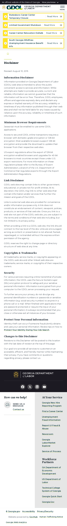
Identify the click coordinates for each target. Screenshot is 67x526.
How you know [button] (49, 2)
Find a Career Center (52, 411)
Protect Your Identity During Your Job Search (26, 330)
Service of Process (51, 451)
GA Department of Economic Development (51, 470)
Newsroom (47, 434)
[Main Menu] (61, 7)
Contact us (18, 409)
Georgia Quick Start (52, 496)
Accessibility (28, 511)
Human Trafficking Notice (51, 517)
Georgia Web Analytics (16, 522)
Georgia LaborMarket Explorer (48, 442)
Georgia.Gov (48, 502)
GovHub (33, 517)
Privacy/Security (45, 511)
